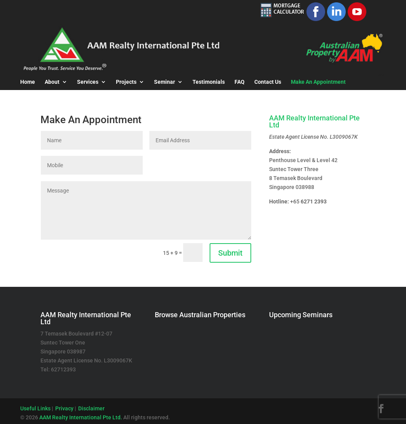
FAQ (239, 82)
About (52, 82)
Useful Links (35, 408)
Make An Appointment (318, 82)
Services (87, 82)
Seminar (164, 82)
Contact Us (267, 82)
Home (27, 82)
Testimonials (208, 82)
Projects (126, 82)
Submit (230, 253)
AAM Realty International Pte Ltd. (80, 417)
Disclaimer (91, 408)
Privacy (64, 408)
